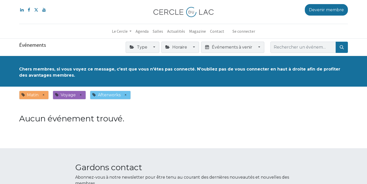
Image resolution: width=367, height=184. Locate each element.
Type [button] (139, 47)
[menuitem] (142, 31)
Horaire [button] (176, 47)
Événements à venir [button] (229, 47)
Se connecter (243, 31)
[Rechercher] (342, 47)
